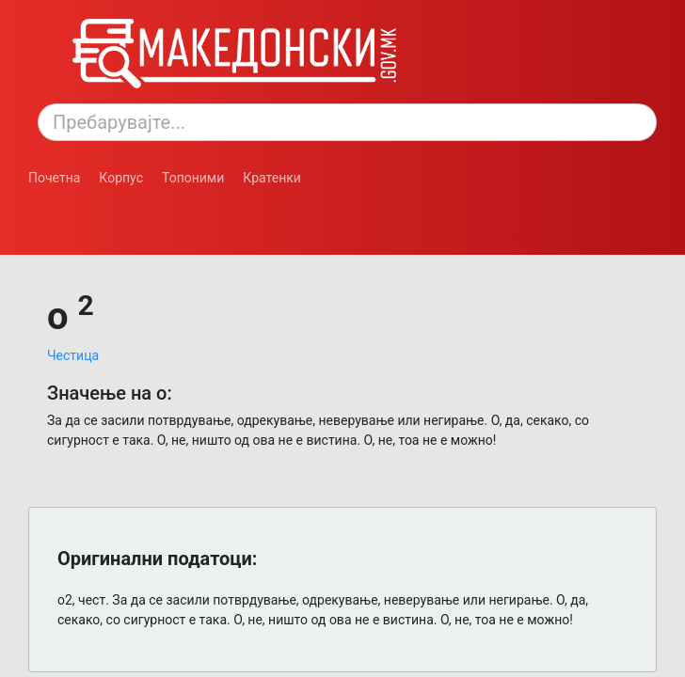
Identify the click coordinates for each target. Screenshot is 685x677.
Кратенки (272, 177)
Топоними (193, 177)
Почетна (54, 177)
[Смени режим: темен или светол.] (103, 206)
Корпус (121, 177)
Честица (73, 355)
